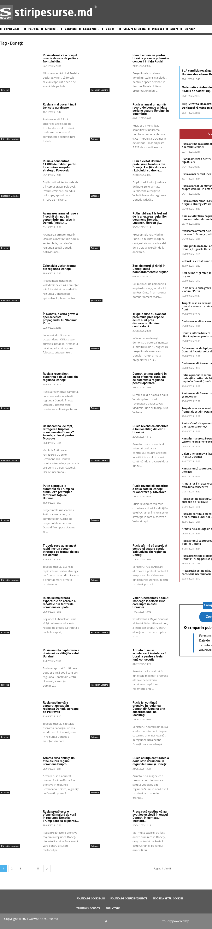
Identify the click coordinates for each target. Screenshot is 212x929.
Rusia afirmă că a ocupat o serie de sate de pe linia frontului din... (60, 58)
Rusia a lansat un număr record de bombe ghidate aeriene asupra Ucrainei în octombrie (150, 109)
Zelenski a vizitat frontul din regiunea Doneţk (60, 267)
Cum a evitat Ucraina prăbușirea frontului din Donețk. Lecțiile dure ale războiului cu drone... (149, 165)
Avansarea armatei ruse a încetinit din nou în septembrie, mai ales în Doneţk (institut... (60, 218)
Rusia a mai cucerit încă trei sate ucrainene (59, 106)
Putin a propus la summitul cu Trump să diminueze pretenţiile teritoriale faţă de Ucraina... (58, 492)
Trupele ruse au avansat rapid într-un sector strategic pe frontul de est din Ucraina (61, 550)
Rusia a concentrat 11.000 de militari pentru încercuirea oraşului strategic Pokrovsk (60, 165)
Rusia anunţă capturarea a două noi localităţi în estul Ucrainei (61, 653)
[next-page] (47, 868)
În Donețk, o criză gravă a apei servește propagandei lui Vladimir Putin (60, 318)
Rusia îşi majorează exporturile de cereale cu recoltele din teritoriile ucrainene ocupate (60, 602)
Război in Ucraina (99, 90)
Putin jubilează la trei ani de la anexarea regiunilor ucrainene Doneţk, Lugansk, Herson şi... (149, 218)
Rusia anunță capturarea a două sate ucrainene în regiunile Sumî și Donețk (150, 761)
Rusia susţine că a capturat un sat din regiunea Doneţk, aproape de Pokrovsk (61, 707)
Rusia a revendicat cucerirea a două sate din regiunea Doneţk (60, 377)
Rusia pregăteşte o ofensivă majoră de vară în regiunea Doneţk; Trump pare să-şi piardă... (61, 816)
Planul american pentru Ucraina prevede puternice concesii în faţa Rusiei (150, 58)
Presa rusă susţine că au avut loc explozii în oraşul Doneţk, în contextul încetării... (150, 816)
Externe (5, 90)
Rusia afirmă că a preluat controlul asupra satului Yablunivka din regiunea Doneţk (149, 550)
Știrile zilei (96, 300)
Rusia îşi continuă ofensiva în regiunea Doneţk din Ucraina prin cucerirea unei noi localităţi (148, 709)
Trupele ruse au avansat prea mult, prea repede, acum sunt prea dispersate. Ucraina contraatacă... (149, 320)
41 (37, 868)
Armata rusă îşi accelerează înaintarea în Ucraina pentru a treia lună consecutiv (149, 654)
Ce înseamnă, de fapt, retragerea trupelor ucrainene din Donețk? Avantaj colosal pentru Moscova (58, 432)
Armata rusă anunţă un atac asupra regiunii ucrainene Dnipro (59, 761)
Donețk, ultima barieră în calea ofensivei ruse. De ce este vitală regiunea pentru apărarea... (149, 378)
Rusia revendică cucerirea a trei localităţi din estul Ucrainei (150, 429)
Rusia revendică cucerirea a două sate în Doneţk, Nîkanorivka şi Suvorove (150, 489)
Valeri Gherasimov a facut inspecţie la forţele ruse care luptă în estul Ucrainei (150, 602)
